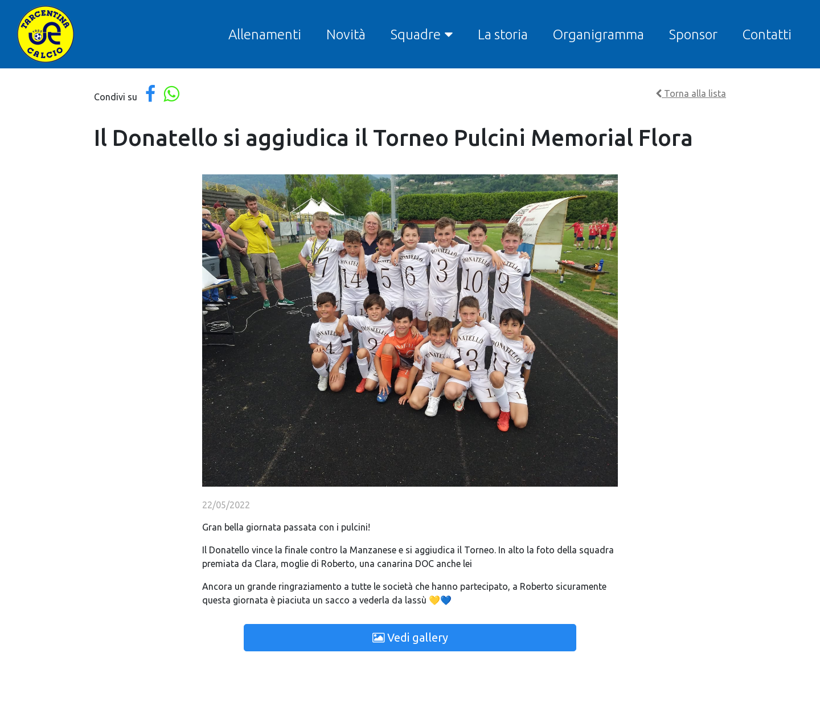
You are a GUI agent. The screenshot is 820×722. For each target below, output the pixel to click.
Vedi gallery (410, 637)
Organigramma (598, 34)
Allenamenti (264, 34)
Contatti (767, 34)
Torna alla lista (690, 93)
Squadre (416, 34)
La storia (503, 34)
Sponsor (693, 34)
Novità (346, 34)
